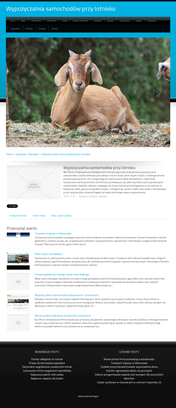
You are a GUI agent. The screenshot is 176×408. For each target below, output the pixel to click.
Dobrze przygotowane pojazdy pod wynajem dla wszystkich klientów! (129, 376)
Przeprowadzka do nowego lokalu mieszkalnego (62, 274)
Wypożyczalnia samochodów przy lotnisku (66, 154)
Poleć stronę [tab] (39, 215)
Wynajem (34, 154)
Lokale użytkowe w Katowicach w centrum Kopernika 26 (129, 382)
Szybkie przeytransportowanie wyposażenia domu (129, 367)
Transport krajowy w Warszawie (53, 233)
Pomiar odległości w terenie (47, 359)
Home (9, 154)
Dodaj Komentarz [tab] (18, 215)
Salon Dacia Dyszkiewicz (49, 254)
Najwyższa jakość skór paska (46, 374)
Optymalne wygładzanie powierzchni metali (47, 367)
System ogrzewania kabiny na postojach (129, 371)
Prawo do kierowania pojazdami (47, 363)
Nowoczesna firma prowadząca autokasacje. (129, 359)
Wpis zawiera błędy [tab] (61, 215)
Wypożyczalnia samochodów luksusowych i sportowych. (67, 295)
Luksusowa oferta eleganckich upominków (47, 371)
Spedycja (21, 154)
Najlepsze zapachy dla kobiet (47, 378)
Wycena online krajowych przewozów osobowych (63, 315)
